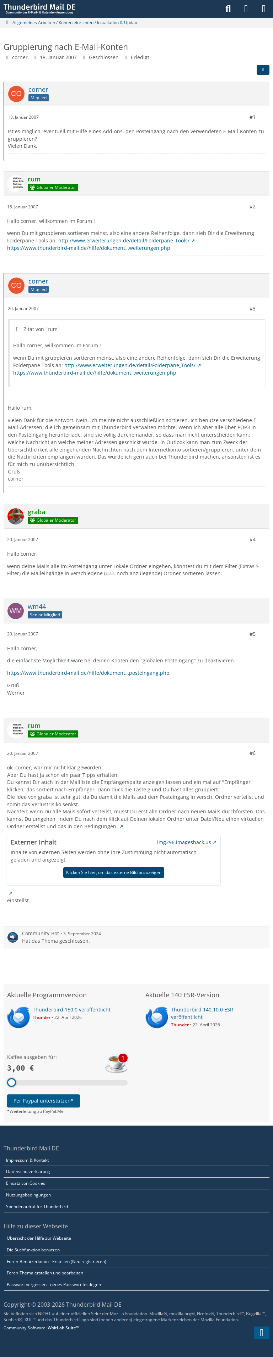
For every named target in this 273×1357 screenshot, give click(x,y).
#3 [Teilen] (253, 308)
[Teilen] (263, 70)
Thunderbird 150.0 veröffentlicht (72, 1009)
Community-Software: (41, 1328)
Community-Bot (40, 933)
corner (20, 57)
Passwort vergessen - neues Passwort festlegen (54, 1285)
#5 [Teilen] (253, 633)
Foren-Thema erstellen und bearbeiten (45, 1273)
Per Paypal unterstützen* (44, 1100)
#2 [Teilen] (253, 206)
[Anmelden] (246, 9)
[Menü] (264, 9)
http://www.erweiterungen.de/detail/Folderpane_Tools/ (123, 240)
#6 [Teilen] (253, 753)
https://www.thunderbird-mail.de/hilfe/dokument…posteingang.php (88, 672)
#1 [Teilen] (253, 116)
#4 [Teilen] (253, 539)
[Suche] (228, 9)
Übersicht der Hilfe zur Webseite (39, 1238)
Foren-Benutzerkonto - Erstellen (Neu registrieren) (56, 1261)
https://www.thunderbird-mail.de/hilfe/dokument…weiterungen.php (88, 248)
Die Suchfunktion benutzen (33, 1250)
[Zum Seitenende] (261, 1333)
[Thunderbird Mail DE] (39, 9)
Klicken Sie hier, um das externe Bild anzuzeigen (113, 872)
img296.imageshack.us (184, 842)
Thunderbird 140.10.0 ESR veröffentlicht (202, 1013)
